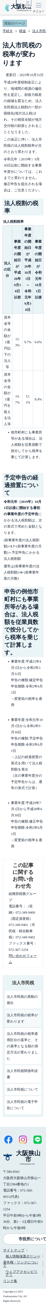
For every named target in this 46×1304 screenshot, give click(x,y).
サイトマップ (13, 1250)
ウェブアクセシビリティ (22, 1273)
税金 (22, 31)
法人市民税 (23, 982)
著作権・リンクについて (20, 1263)
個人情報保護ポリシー (23, 1256)
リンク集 (10, 1281)
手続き (8, 31)
